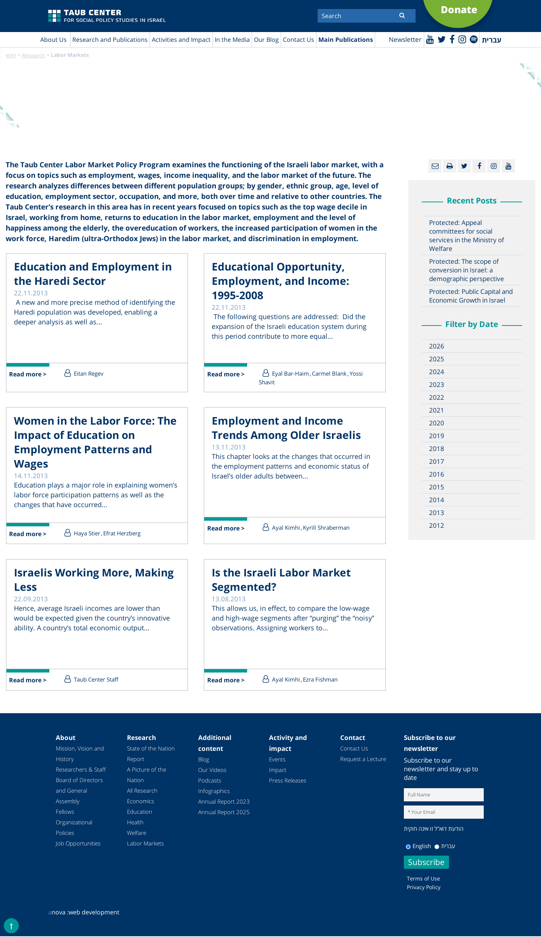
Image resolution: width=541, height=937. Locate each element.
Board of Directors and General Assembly (79, 791)
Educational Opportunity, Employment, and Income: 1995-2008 (280, 281)
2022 (436, 397)
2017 (436, 461)
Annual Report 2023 (224, 802)
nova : (58, 913)
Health (135, 823)
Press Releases (287, 781)
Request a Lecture (363, 759)
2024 (436, 372)
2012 (436, 525)
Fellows (65, 812)
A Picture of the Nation (146, 775)
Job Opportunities (78, 844)
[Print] (449, 166)
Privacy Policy (423, 887)
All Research (142, 791)
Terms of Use (423, 879)
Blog (203, 760)
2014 (436, 500)
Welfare (136, 833)
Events (277, 760)
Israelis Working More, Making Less (94, 580)
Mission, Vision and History (80, 754)
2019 (436, 436)
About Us (53, 39)
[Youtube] (429, 39)
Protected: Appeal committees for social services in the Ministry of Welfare (466, 236)
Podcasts (209, 781)
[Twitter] (441, 39)
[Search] (367, 16)
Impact (277, 770)
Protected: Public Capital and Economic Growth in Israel (471, 296)
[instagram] (462, 39)
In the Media (232, 39)
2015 (436, 487)
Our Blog (266, 39)
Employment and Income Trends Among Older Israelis (286, 428)
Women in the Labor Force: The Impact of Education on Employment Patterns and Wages (95, 442)
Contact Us (298, 39)
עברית (444, 846)
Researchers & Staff (81, 770)
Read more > (28, 375)
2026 (436, 346)
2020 (436, 423)
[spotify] (473, 39)
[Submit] (402, 15)
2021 (436, 410)
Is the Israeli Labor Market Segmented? (281, 580)
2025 (436, 359)
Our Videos (212, 770)
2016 (436, 474)
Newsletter (404, 39)
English (418, 846)
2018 (436, 449)
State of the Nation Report (151, 754)
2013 (436, 513)
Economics (140, 802)
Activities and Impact (181, 39)
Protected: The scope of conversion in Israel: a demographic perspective (466, 270)
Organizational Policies (74, 828)
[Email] (435, 166)
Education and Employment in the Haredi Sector (93, 274)
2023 (436, 385)
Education (139, 812)
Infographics (214, 791)
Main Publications (345, 39)
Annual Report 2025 (224, 812)
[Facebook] (451, 39)
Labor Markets (145, 844)
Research (33, 55)
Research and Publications (110, 39)
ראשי (11, 55)
